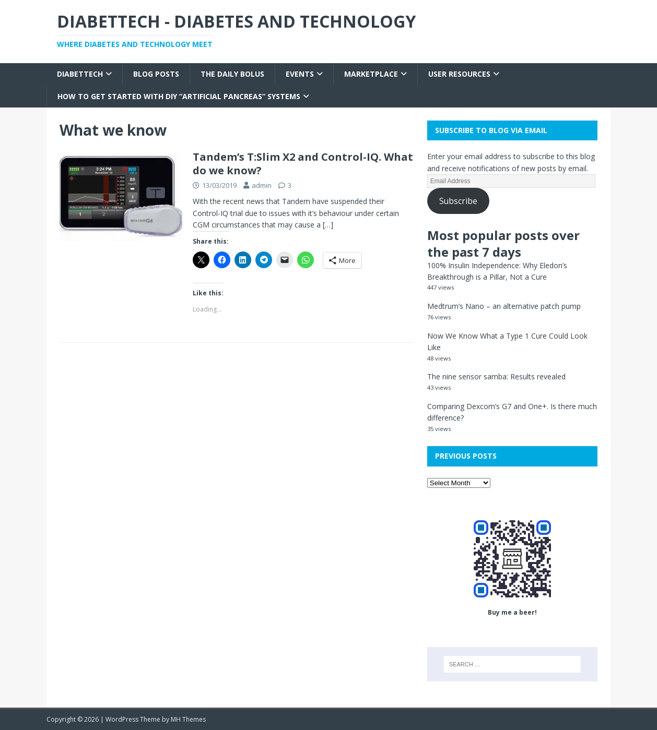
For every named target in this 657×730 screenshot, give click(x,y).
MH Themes (188, 719)
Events (300, 74)
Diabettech (80, 74)
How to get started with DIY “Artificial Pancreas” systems (178, 96)
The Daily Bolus (232, 74)
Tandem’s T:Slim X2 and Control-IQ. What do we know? (303, 163)
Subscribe (458, 201)
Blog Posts (156, 74)
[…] (328, 225)
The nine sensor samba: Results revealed (496, 376)
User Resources (459, 74)
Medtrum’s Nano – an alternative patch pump (504, 306)
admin (262, 185)
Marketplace (371, 74)
